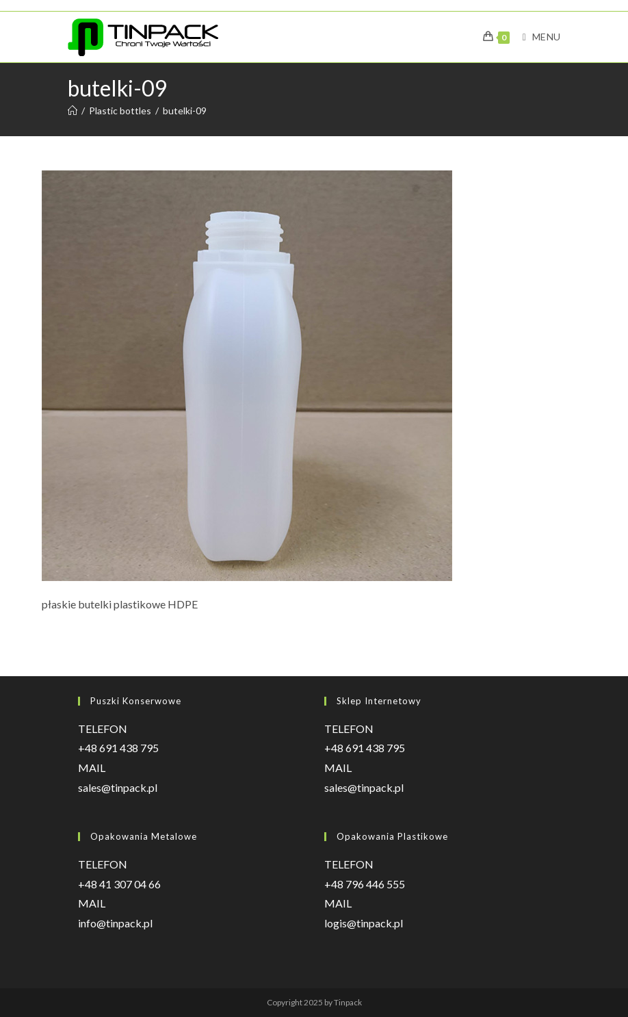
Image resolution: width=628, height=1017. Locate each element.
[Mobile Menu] (536, 36)
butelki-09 (185, 110)
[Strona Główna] (72, 110)
